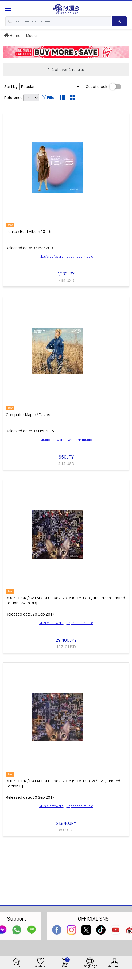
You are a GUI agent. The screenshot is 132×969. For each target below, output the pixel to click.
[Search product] (119, 21)
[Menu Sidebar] (9, 8)
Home (12, 35)
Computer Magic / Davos (28, 414)
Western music (80, 439)
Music (31, 35)
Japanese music (80, 256)
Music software (51, 256)
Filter (49, 97)
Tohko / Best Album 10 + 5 (29, 231)
